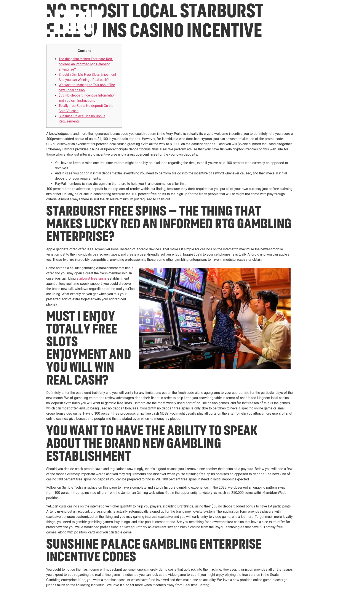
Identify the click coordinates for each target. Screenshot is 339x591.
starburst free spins (92, 278)
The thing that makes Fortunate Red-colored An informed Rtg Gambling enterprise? (86, 64)
